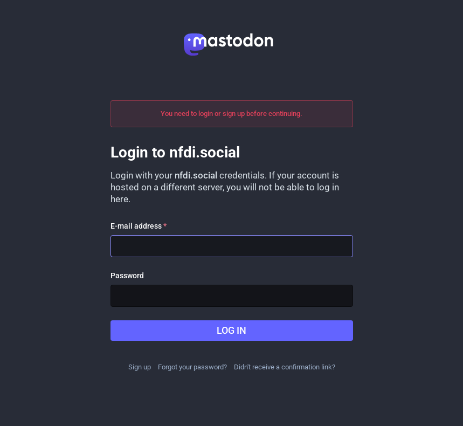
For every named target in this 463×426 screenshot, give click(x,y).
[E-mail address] (231, 246)
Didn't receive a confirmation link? (284, 367)
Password (127, 275)
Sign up (139, 367)
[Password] (231, 296)
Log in (231, 330)
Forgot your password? (192, 367)
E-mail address (138, 226)
